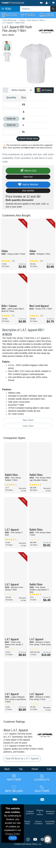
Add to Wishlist (28, 185)
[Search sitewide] (35, 9)
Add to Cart (28, 171)
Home (35, 769)
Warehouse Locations (50, 812)
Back (7, 769)
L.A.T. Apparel (10, 27)
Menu (6, 9)
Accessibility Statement (50, 822)
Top (21, 769)
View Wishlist (28, 190)
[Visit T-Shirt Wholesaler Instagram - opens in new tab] (28, 839)
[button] (41, 2)
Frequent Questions (30, 812)
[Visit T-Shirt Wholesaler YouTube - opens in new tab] (35, 839)
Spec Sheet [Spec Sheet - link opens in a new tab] (28, 420)
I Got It (13, 838)
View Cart (27, 177)
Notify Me (11, 118)
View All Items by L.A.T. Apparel (22, 758)
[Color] (21, 90)
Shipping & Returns (39, 812)
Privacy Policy (12, 833)
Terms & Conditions (38, 822)
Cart (49, 769)
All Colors (44, 90)
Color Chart (28, 426)
